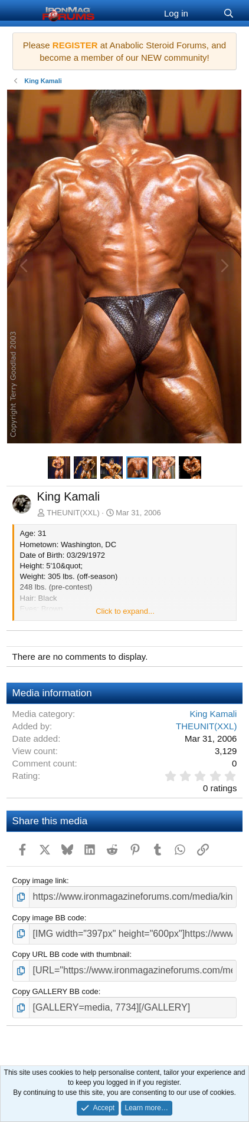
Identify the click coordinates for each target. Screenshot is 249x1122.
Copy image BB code (48, 917)
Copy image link (39, 880)
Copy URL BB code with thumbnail (71, 954)
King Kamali (213, 714)
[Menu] (23, 13)
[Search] (228, 13)
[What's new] (205, 13)
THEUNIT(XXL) (73, 512)
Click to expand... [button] (125, 611)
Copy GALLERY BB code (55, 991)
